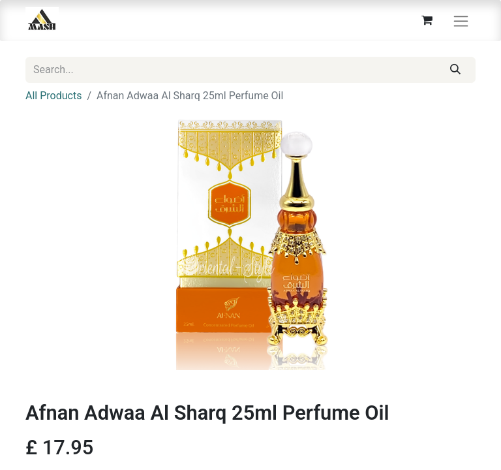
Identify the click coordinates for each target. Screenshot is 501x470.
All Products (53, 95)
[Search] (456, 70)
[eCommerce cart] (426, 20)
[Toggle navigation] (461, 20)
